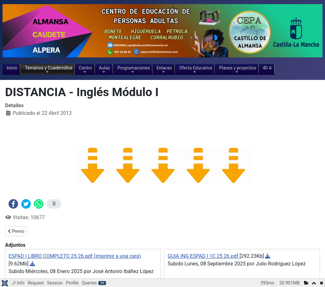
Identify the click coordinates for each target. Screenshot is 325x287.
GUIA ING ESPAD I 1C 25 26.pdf (204, 256)
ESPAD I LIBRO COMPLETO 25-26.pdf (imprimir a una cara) (75, 256)
